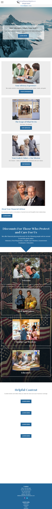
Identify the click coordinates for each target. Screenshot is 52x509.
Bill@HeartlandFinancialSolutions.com (26, 495)
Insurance (26, 508)
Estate (26, 506)
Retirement (25, 503)
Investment (25, 505)
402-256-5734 (28, 489)
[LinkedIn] (27, 498)
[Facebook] (25, 498)
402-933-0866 (27, 488)
